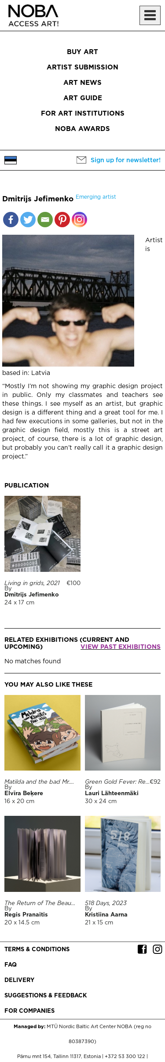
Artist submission (82, 67)
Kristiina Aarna (106, 915)
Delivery (19, 980)
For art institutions (83, 113)
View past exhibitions (121, 647)
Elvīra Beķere (23, 793)
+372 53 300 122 (125, 1057)
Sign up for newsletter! (126, 160)
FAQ (10, 965)
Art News (82, 83)
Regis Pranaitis (26, 915)
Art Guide (82, 98)
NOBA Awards (82, 129)
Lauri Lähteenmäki (112, 793)
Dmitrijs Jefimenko (31, 595)
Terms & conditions (37, 949)
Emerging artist (96, 197)
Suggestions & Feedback (45, 995)
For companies (29, 1011)
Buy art (82, 52)
